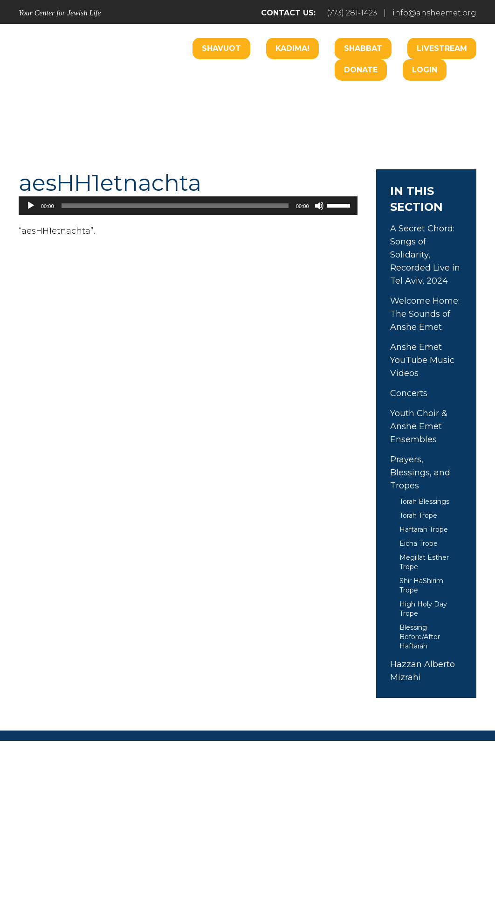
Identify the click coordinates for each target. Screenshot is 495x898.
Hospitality (426, 99)
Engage (303, 99)
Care (261, 99)
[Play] (30, 205)
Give (346, 812)
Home (55, 812)
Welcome (165, 99)
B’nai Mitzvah (362, 99)
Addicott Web (176, 864)
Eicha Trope (418, 543)
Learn (226, 127)
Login (424, 69)
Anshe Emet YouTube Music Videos (422, 360)
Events (392, 812)
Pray (162, 812)
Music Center (172, 127)
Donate (361, 69)
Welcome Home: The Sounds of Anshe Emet (425, 314)
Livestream (442, 48)
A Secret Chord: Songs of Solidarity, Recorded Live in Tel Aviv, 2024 (425, 254)
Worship (218, 99)
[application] (188, 205)
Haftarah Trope (423, 529)
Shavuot (221, 48)
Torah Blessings (424, 501)
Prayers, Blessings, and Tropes (420, 472)
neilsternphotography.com (368, 864)
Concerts (408, 393)
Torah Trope (418, 515)
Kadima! (292, 48)
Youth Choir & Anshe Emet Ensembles (418, 426)
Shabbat (363, 48)
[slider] (175, 205)
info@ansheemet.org (434, 12)
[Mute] (319, 205)
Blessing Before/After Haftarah (419, 636)
